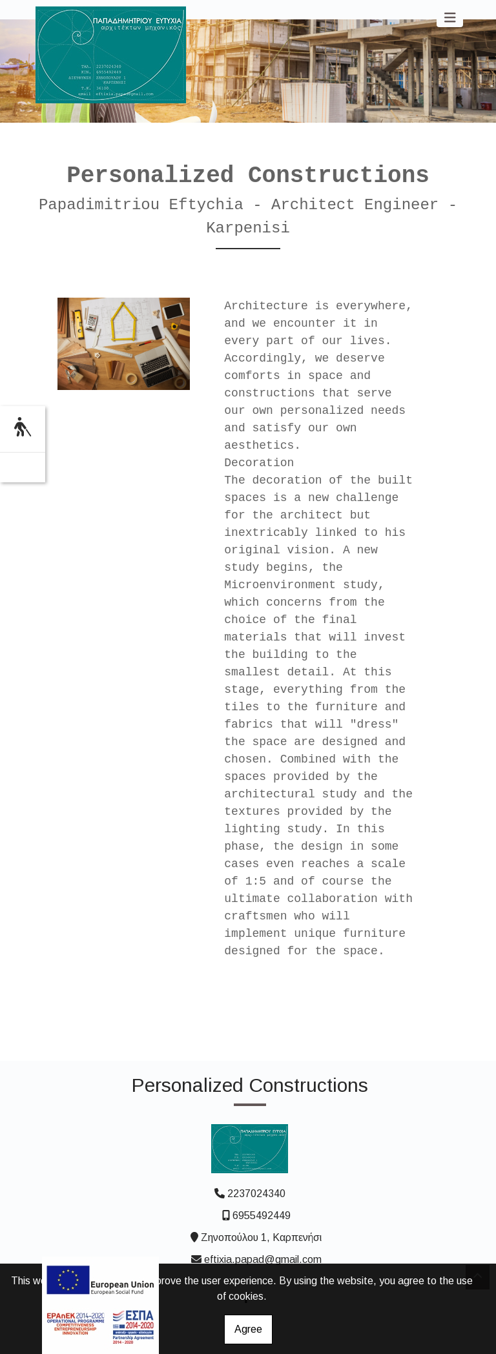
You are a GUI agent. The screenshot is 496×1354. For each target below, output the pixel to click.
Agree (248, 1329)
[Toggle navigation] (450, 17)
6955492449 (261, 1215)
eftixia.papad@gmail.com (263, 1259)
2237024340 (256, 1193)
